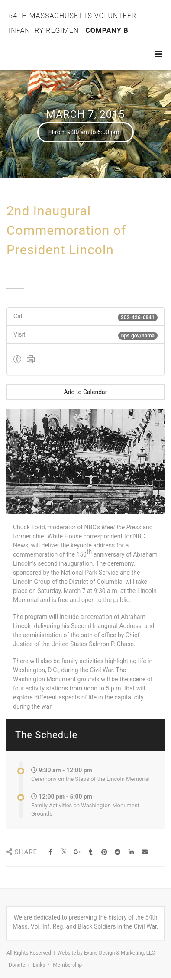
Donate (17, 965)
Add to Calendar (85, 392)
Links (39, 965)
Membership (67, 965)
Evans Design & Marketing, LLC (119, 953)
